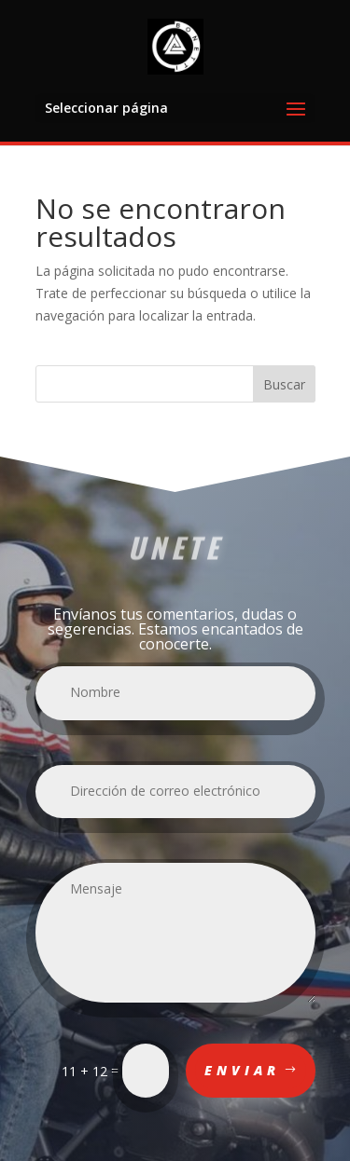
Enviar (242, 1070)
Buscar (284, 384)
